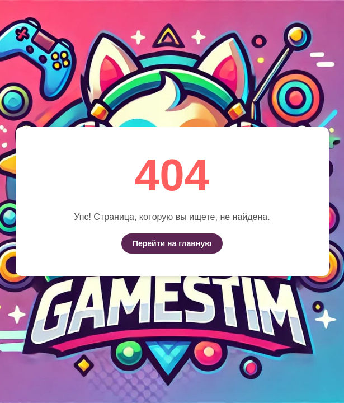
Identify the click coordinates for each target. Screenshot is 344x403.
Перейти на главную (172, 243)
